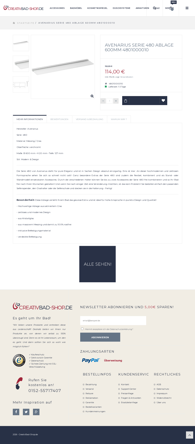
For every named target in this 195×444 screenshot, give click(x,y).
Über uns (161, 402)
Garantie (90, 402)
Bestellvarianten (94, 407)
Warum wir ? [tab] (119, 119)
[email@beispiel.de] (113, 320)
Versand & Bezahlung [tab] (89, 119)
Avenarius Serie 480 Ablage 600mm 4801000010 (139, 47)
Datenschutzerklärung (121, 329)
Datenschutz (163, 389)
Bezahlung (91, 384)
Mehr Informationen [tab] (30, 119)
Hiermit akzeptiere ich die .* (109, 329)
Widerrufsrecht (164, 398)
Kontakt (125, 384)
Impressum (162, 393)
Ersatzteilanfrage (129, 402)
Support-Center (128, 389)
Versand (90, 389)
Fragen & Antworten (131, 398)
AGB (159, 384)
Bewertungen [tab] (59, 119)
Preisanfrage (127, 393)
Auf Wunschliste (163, 102)
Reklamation (92, 398)
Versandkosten (126, 77)
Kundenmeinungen (95, 411)
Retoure (89, 393)
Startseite (25, 23)
